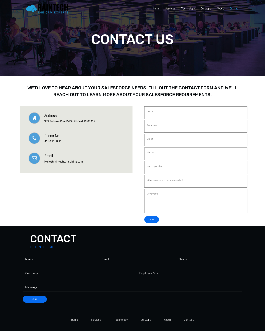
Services (96, 320)
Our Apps (146, 320)
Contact (189, 320)
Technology (121, 320)
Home (74, 320)
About (167, 320)
